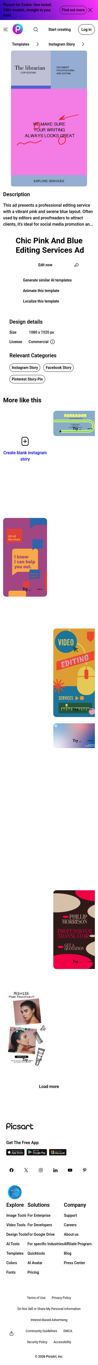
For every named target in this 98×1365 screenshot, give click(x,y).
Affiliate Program (78, 1244)
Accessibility (62, 1342)
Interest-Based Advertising (49, 1320)
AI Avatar (34, 1263)
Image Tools (16, 1215)
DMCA (68, 1331)
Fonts (10, 1272)
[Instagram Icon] (41, 1170)
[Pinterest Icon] (84, 1170)
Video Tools (15, 1225)
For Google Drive (41, 1234)
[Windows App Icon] (57, 1153)
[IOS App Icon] (15, 1153)
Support (70, 1215)
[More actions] (90, 428)
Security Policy (37, 1342)
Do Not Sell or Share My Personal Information (49, 1309)
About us (71, 1234)
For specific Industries (45, 1244)
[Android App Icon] (37, 1153)
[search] (36, 29)
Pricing (33, 1272)
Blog (67, 1253)
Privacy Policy (61, 1298)
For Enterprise (38, 1215)
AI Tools (13, 1244)
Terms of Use (36, 1298)
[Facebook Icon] (11, 1170)
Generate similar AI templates (47, 280)
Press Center (74, 1263)
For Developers (39, 1225)
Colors (11, 1263)
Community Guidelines (41, 1331)
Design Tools (16, 1234)
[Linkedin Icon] (55, 1170)
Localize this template (41, 301)
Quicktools (36, 1253)
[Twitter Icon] (26, 1170)
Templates (15, 1253)
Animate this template (41, 291)
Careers (70, 1225)
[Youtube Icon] (70, 1170)
